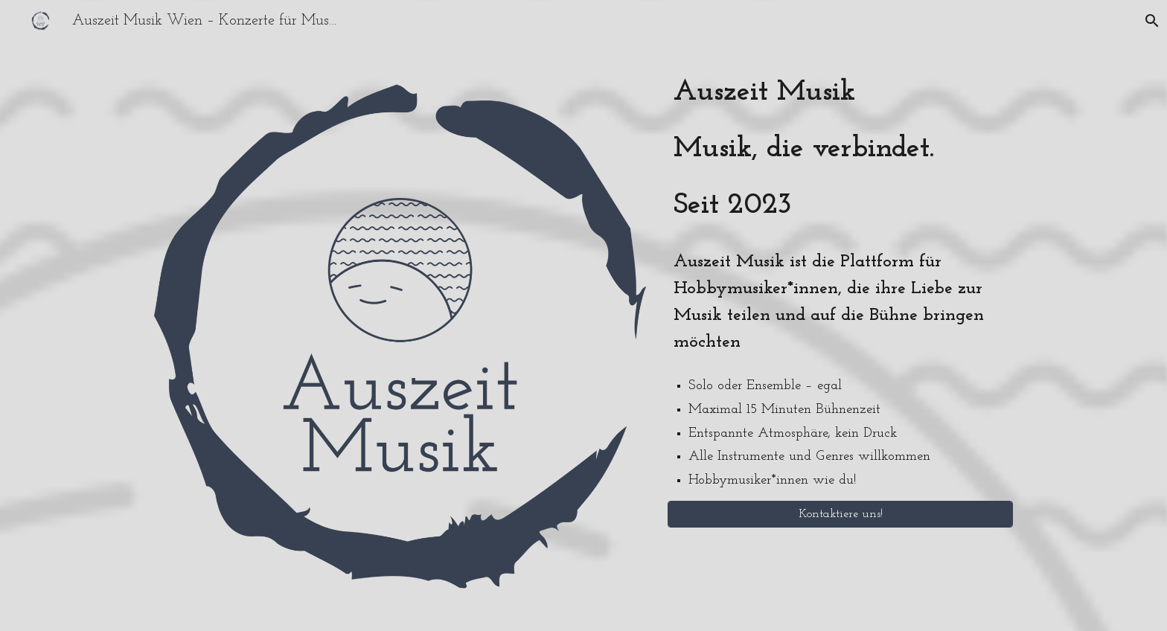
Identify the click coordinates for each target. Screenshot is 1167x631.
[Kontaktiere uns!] (840, 514)
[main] (840, 149)
